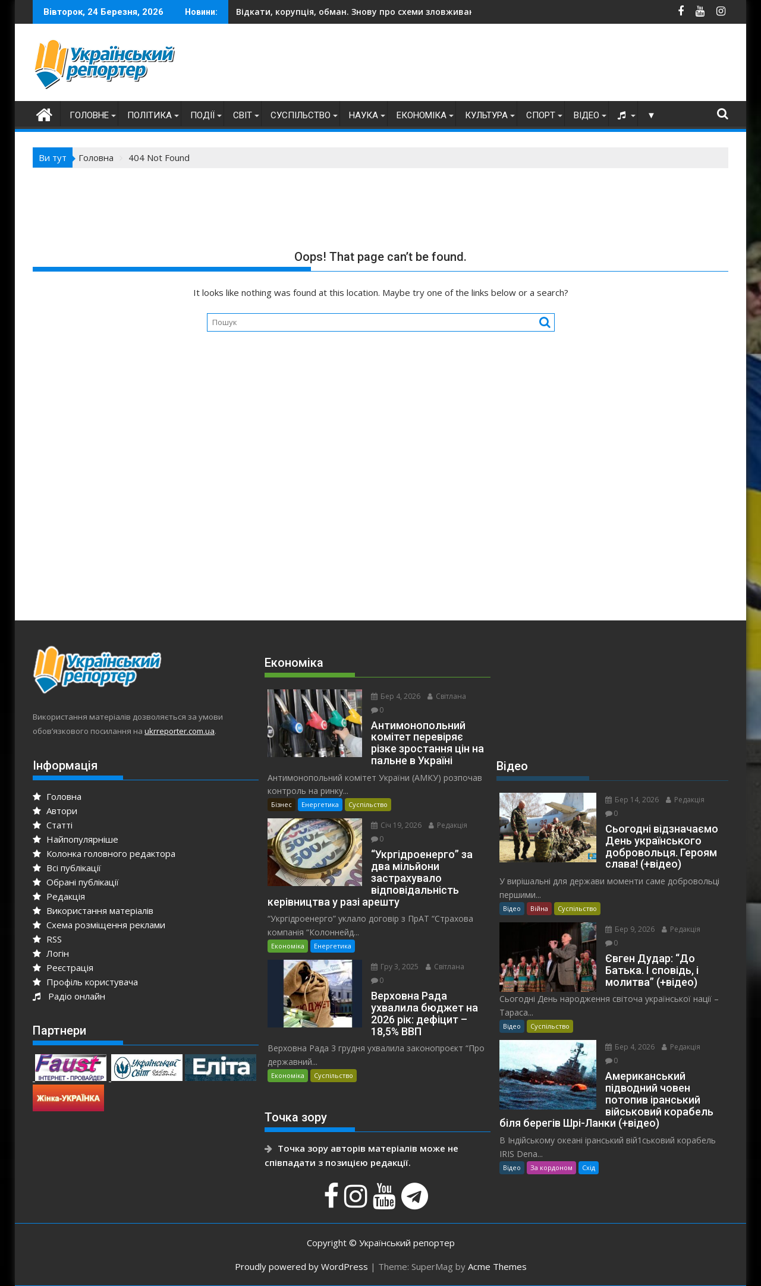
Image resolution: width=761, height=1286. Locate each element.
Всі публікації (67, 868)
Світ (242, 115)
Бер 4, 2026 (395, 696)
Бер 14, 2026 (632, 800)
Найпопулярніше (75, 839)
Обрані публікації (76, 882)
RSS (47, 939)
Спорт (540, 115)
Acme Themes (497, 1266)
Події (202, 115)
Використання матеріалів (93, 910)
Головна (57, 796)
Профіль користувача (85, 982)
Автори (55, 811)
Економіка (421, 115)
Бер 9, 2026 (630, 929)
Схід (588, 1167)
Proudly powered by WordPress (301, 1266)
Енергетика (320, 804)
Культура (486, 115)
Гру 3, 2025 (395, 967)
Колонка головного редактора (104, 853)
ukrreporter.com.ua (179, 731)
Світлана (446, 696)
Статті (53, 825)
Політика (149, 115)
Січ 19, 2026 (396, 825)
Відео (586, 115)
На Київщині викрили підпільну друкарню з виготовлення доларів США (418, 11)
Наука (363, 115)
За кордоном (551, 1167)
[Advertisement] (511, 65)
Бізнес (281, 804)
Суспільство (301, 115)
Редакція (59, 896)
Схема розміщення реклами (99, 925)
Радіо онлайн (69, 996)
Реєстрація (63, 967)
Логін (51, 953)
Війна (539, 908)
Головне (89, 115)
